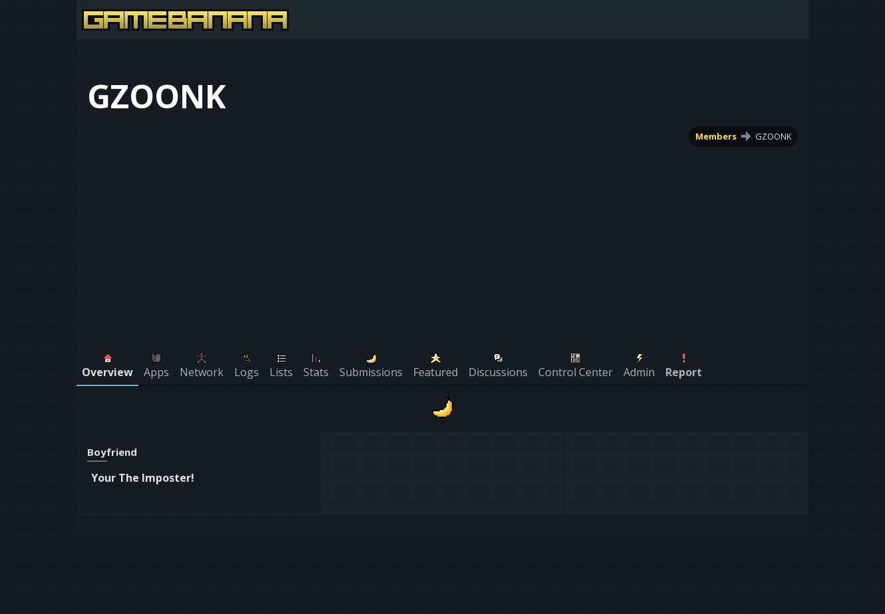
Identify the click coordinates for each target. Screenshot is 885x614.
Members (716, 136)
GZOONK (773, 136)
